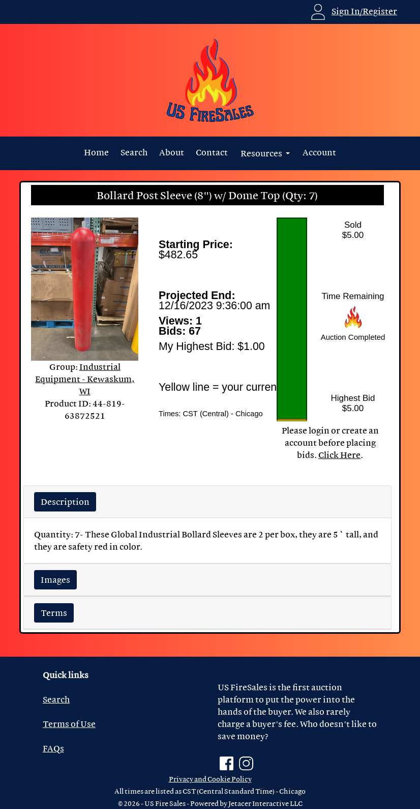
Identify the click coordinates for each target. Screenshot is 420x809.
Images (55, 579)
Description (65, 501)
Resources (262, 153)
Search (134, 152)
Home (96, 152)
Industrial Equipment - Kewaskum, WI (84, 378)
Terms (54, 612)
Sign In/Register (364, 11)
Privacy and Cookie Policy (210, 779)
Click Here (339, 454)
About (171, 152)
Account (319, 152)
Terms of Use (69, 723)
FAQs (53, 748)
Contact (212, 152)
